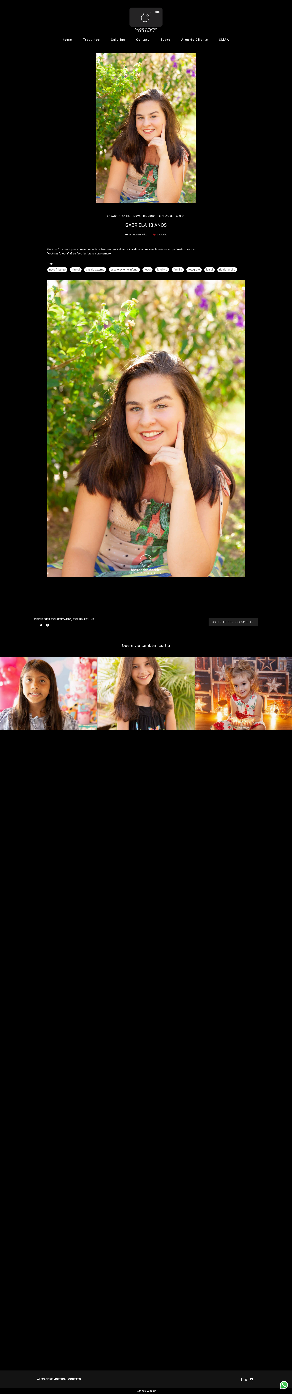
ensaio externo (95, 269)
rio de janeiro (227, 269)
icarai (209, 269)
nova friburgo (57, 269)
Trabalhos (91, 39)
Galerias (118, 39)
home (67, 39)
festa (147, 269)
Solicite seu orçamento (233, 622)
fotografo (194, 269)
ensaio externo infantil (124, 269)
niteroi (76, 269)
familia (178, 269)
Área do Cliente (194, 39)
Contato (143, 39)
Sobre (165, 39)
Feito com (146, 1391)
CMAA (224, 39)
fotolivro (162, 269)
